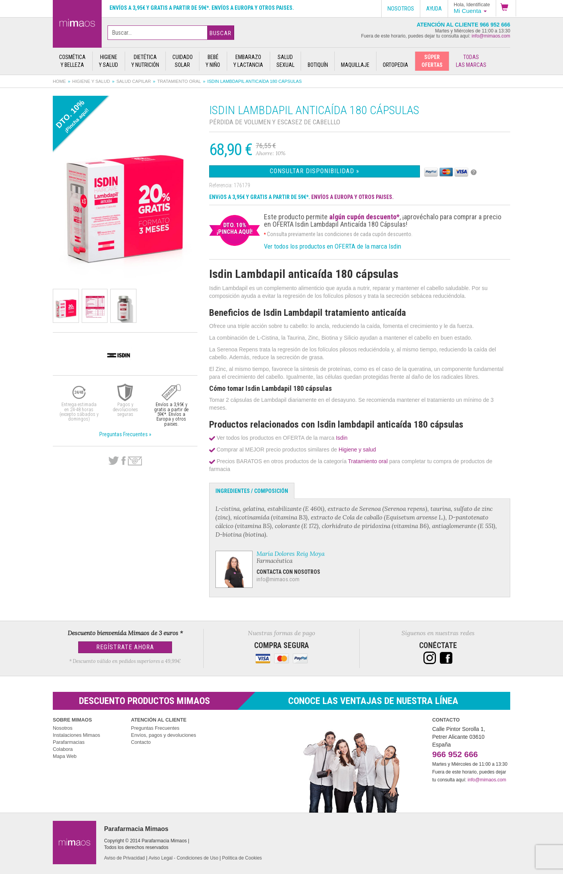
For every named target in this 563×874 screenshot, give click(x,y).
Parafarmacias (68, 742)
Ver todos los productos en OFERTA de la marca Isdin (332, 246)
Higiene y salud (91, 81)
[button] (506, 8)
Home (59, 81)
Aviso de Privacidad (124, 858)
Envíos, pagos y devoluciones (163, 735)
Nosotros (62, 728)
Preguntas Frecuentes (155, 728)
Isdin (342, 438)
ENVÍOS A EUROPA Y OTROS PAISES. (352, 197)
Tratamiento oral (179, 81)
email (135, 461)
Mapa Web (65, 756)
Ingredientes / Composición (251, 491)
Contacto (141, 742)
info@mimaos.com (491, 36)
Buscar (220, 33)
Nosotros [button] (400, 8)
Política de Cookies (242, 858)
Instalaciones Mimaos (76, 735)
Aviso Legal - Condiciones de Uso (183, 858)
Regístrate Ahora (125, 647)
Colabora (63, 749)
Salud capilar (134, 81)
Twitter (113, 461)
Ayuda (434, 8)
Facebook (123, 461)
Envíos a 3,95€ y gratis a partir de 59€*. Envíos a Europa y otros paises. (201, 8)
